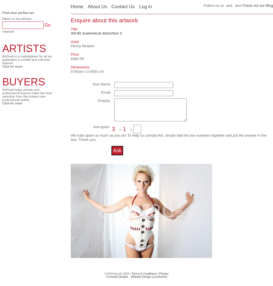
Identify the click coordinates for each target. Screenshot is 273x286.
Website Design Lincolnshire (149, 281)
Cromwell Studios (117, 281)
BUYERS (23, 82)
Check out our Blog (257, 5)
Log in (145, 6)
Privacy (164, 277)
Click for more (12, 66)
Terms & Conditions (144, 277)
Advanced (8, 31)
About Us (97, 6)
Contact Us (123, 6)
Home (77, 6)
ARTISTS (24, 48)
